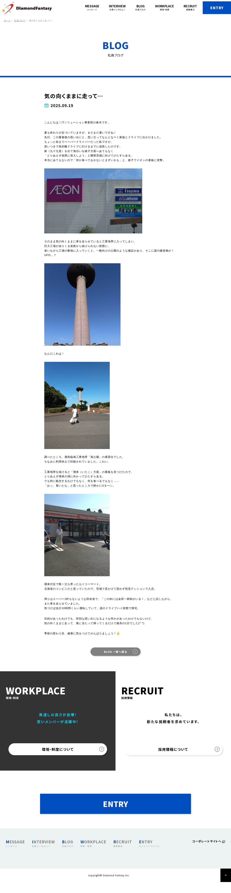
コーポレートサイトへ (206, 853)
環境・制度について (57, 751)
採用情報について (173, 751)
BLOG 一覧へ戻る (115, 652)
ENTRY (211, 8)
